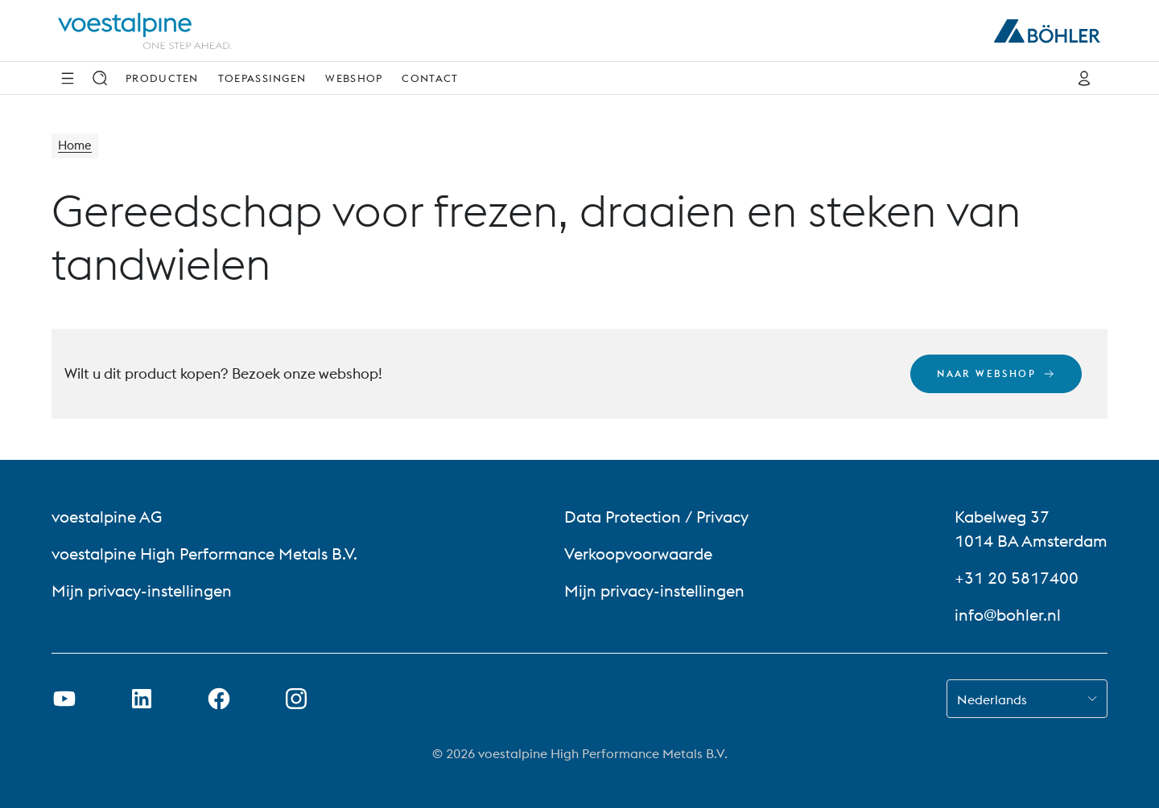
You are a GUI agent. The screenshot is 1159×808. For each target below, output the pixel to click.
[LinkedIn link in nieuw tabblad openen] (142, 699)
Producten (162, 78)
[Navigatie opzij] (68, 78)
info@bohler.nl (1008, 615)
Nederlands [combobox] (992, 699)
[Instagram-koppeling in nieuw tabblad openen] (296, 699)
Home (76, 146)
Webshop (353, 78)
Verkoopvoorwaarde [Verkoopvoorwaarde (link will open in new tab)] (638, 553)
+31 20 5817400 (1017, 578)
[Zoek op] (100, 78)
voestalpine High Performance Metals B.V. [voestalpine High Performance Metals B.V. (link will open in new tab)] (204, 553)
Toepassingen (262, 78)
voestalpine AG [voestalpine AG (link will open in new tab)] (107, 517)
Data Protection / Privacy (656, 517)
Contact (430, 78)
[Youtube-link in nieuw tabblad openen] (64, 699)
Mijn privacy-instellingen (142, 590)
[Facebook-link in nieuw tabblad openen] (219, 699)
